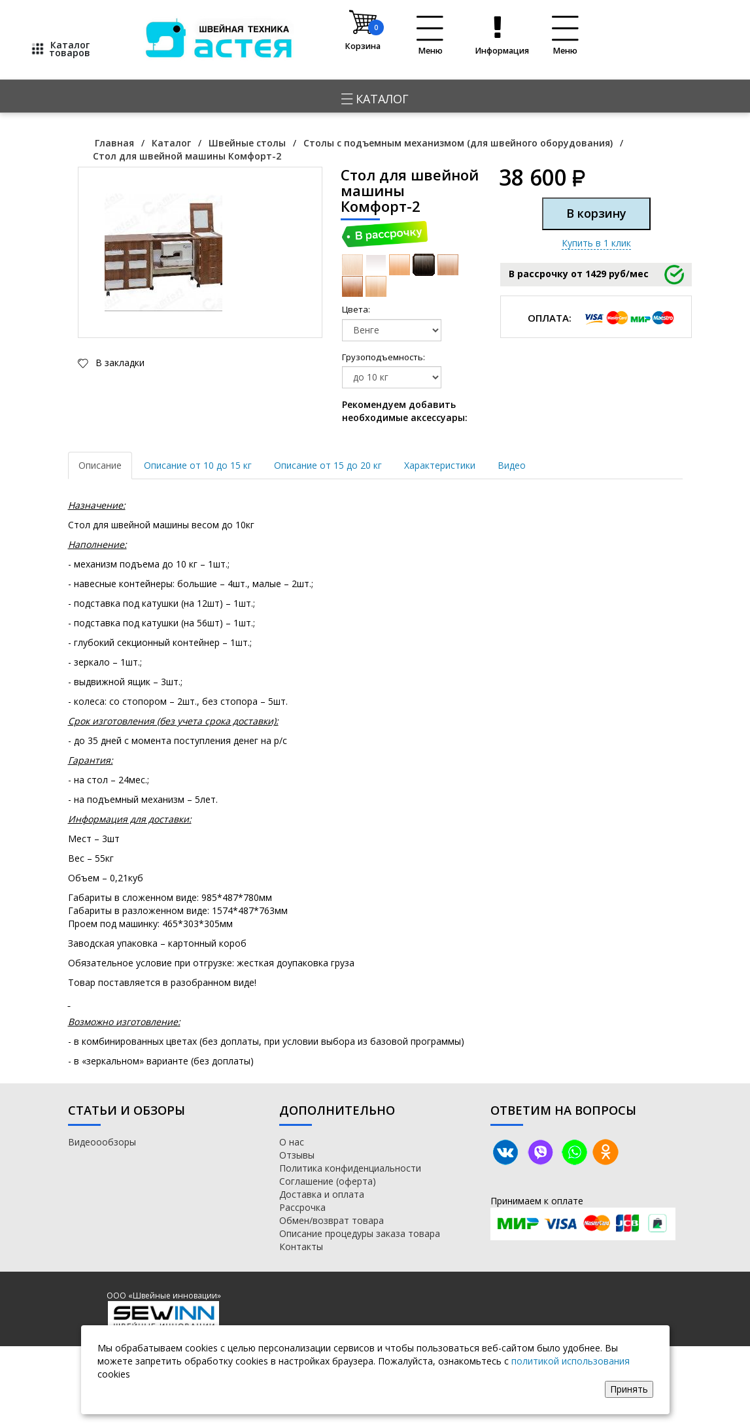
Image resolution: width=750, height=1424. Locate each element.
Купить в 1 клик (596, 243)
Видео (512, 465)
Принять (629, 1389)
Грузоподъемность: (357, 357)
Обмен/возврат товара (331, 1220)
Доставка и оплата (321, 1194)
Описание (100, 465)
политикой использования (570, 1361)
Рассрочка (302, 1207)
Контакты (301, 1246)
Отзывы (297, 1155)
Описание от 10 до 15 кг (198, 465)
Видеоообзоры (102, 1142)
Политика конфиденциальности (350, 1168)
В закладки (119, 362)
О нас (291, 1142)
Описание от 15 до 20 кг (328, 465)
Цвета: (356, 309)
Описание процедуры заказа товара (359, 1233)
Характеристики (439, 465)
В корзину (596, 213)
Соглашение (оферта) (327, 1181)
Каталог (375, 99)
